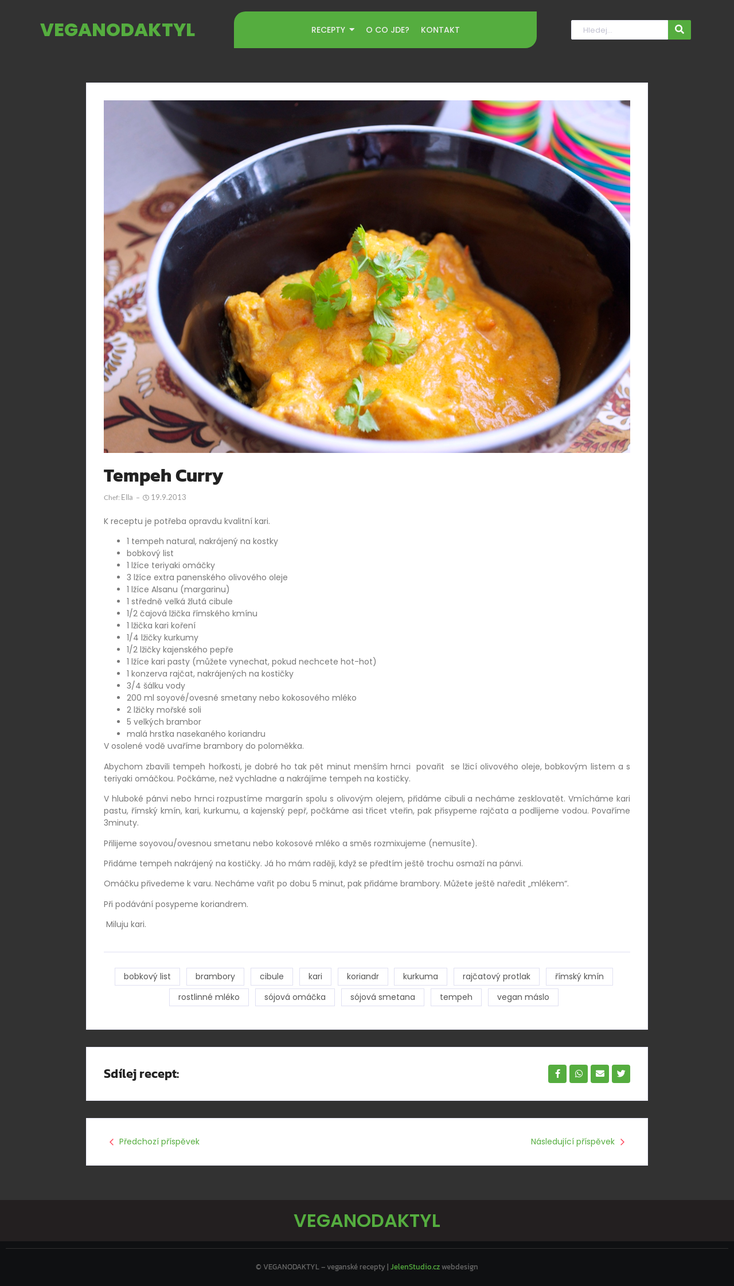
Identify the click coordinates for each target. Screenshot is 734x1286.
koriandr (363, 976)
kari (315, 976)
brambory (215, 976)
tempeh (456, 997)
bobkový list (147, 976)
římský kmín (580, 976)
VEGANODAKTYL (117, 29)
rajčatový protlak (497, 976)
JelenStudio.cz (415, 1266)
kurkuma (421, 976)
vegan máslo (523, 997)
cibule (272, 976)
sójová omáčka (295, 997)
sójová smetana (382, 997)
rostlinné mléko (209, 997)
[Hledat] (619, 30)
